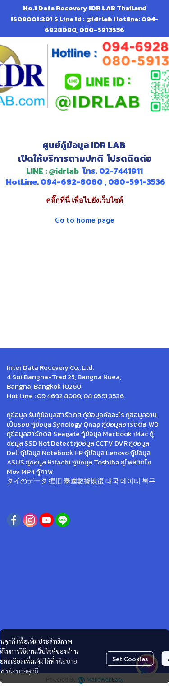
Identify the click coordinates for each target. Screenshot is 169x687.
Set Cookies (130, 659)
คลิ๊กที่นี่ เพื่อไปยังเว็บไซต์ (84, 200)
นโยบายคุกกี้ (22, 671)
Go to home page (84, 219)
